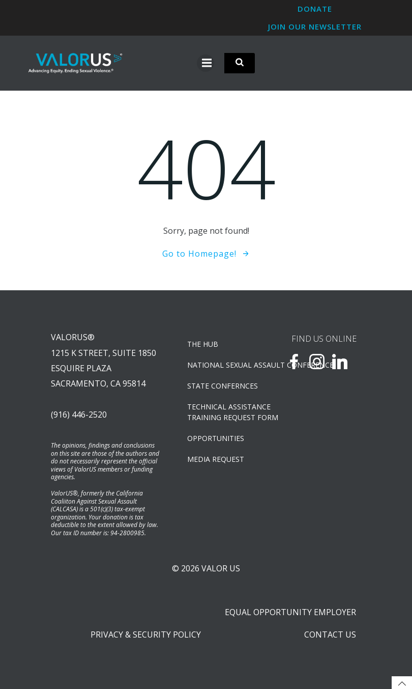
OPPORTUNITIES (215, 438)
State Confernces (222, 386)
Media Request (215, 459)
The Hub (202, 344)
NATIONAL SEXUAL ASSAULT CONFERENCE (224, 365)
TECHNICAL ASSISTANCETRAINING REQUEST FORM (224, 412)
